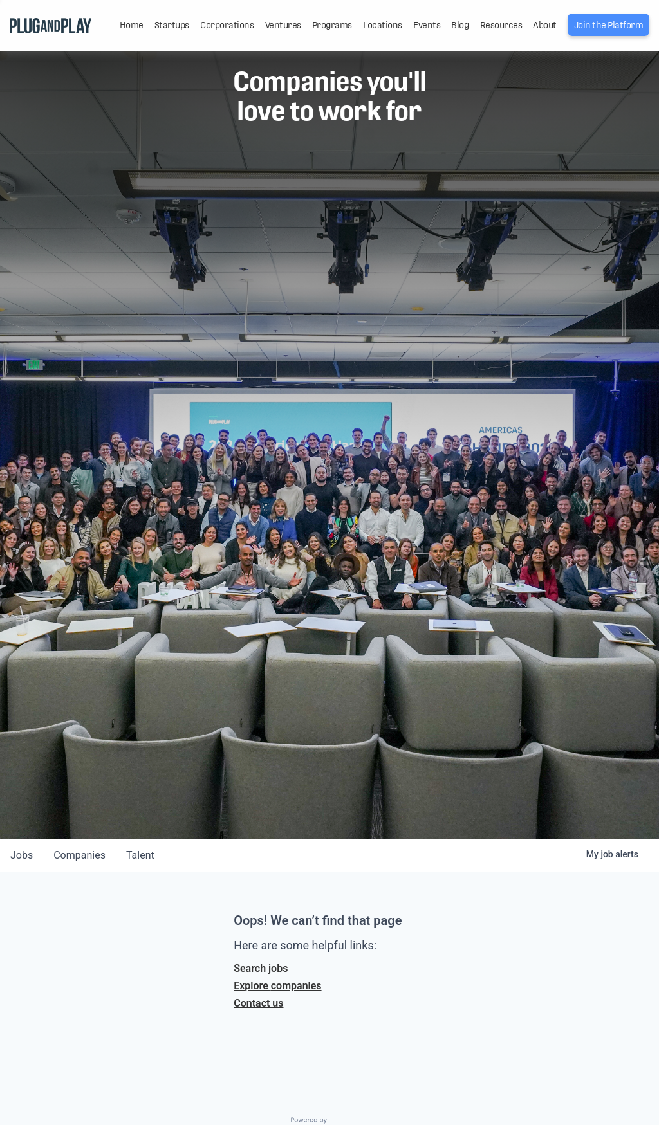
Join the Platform (609, 25)
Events (426, 25)
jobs (21, 855)
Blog (460, 25)
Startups (171, 25)
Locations (382, 25)
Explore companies (277, 986)
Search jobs (261, 968)
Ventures (283, 25)
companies (79, 855)
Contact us (258, 1003)
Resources (501, 25)
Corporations (227, 25)
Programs (332, 25)
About (545, 25)
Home (132, 25)
